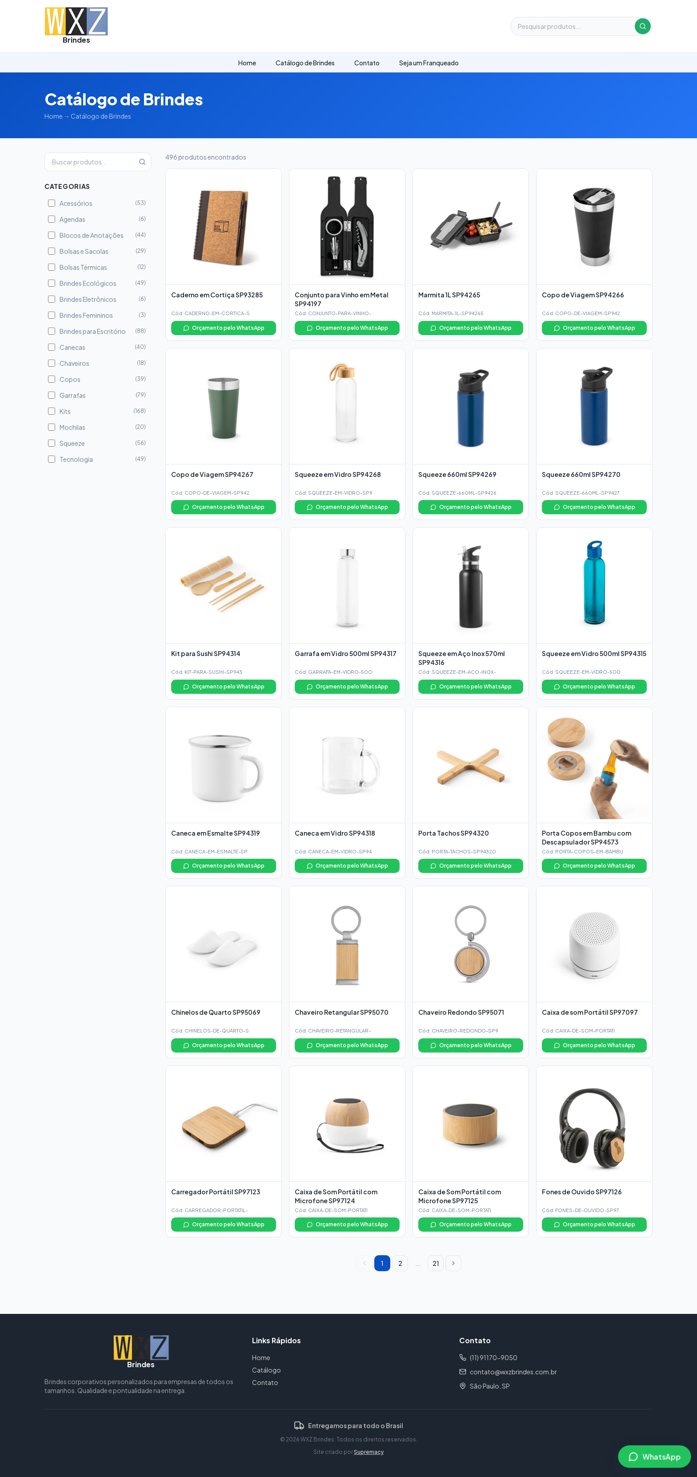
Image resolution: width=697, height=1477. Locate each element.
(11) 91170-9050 (488, 1357)
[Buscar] (643, 26)
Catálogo (266, 1370)
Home (247, 63)
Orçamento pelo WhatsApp (223, 327)
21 (436, 1263)
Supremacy (369, 1452)
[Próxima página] (453, 1263)
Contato (367, 63)
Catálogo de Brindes (305, 63)
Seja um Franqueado (429, 63)
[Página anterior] (365, 1263)
